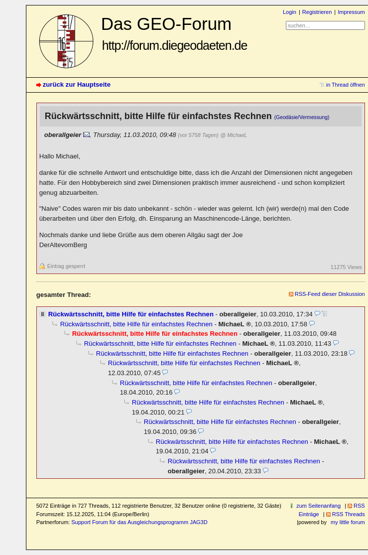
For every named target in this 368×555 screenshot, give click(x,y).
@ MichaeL (233, 135)
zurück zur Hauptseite (77, 84)
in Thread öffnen (345, 85)
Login (289, 12)
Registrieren (317, 12)
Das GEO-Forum (174, 33)
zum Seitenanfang (318, 506)
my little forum (348, 522)
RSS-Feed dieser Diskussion (330, 294)
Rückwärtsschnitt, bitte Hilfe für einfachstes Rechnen (131, 314)
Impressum (351, 12)
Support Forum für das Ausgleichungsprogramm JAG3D (139, 522)
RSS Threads (348, 514)
